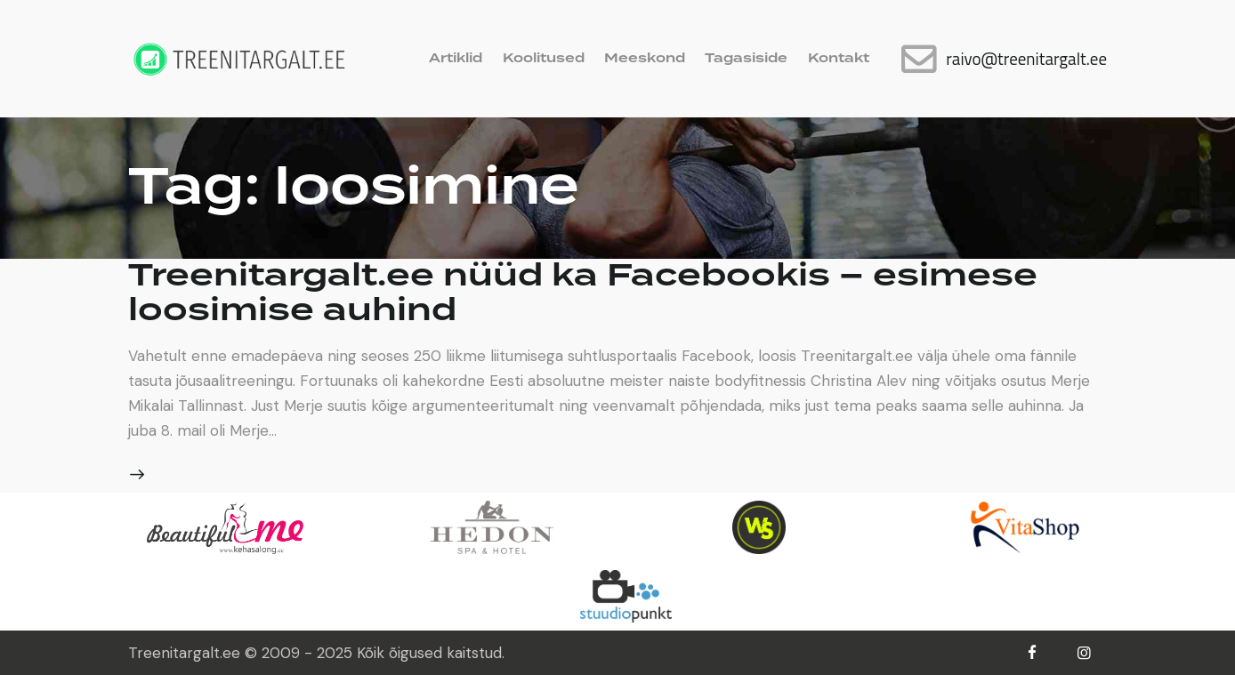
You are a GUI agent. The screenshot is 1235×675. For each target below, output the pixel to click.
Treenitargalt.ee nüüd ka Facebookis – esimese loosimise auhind (585, 292)
